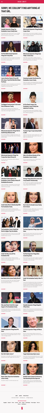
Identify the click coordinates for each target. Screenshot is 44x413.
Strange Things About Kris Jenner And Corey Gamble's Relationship (32, 179)
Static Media (16, 397)
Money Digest (33, 402)
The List (38, 402)
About (17, 395)
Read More (3, 37)
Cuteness (16, 402)
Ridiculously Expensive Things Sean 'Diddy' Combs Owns (32, 54)
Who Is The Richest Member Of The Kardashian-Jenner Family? (31, 156)
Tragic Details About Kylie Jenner (31, 354)
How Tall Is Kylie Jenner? (7, 354)
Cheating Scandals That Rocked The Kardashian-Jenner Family (32, 79)
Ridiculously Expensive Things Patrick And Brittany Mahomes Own (10, 131)
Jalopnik (9, 402)
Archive (20, 395)
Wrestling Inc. (24, 404)
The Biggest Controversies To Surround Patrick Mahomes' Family (11, 105)
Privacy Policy (25, 395)
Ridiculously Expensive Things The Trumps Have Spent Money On (9, 156)
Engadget (5, 402)
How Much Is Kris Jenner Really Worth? (11, 278)
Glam (20, 402)
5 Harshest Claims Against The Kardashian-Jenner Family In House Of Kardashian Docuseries (10, 180)
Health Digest (27, 402)
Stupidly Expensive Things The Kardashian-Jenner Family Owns (9, 30)
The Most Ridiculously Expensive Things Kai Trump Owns (9, 54)
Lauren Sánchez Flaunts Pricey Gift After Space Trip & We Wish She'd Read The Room (10, 80)
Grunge (23, 402)
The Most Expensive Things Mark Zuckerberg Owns (31, 254)
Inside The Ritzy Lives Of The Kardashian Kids (8, 254)
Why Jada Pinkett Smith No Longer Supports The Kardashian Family (9, 306)
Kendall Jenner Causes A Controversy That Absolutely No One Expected (32, 377)
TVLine (13, 402)
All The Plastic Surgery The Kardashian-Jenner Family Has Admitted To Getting (30, 106)
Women (19, 404)
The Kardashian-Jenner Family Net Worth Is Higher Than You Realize (9, 230)
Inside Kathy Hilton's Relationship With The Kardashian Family (11, 206)
